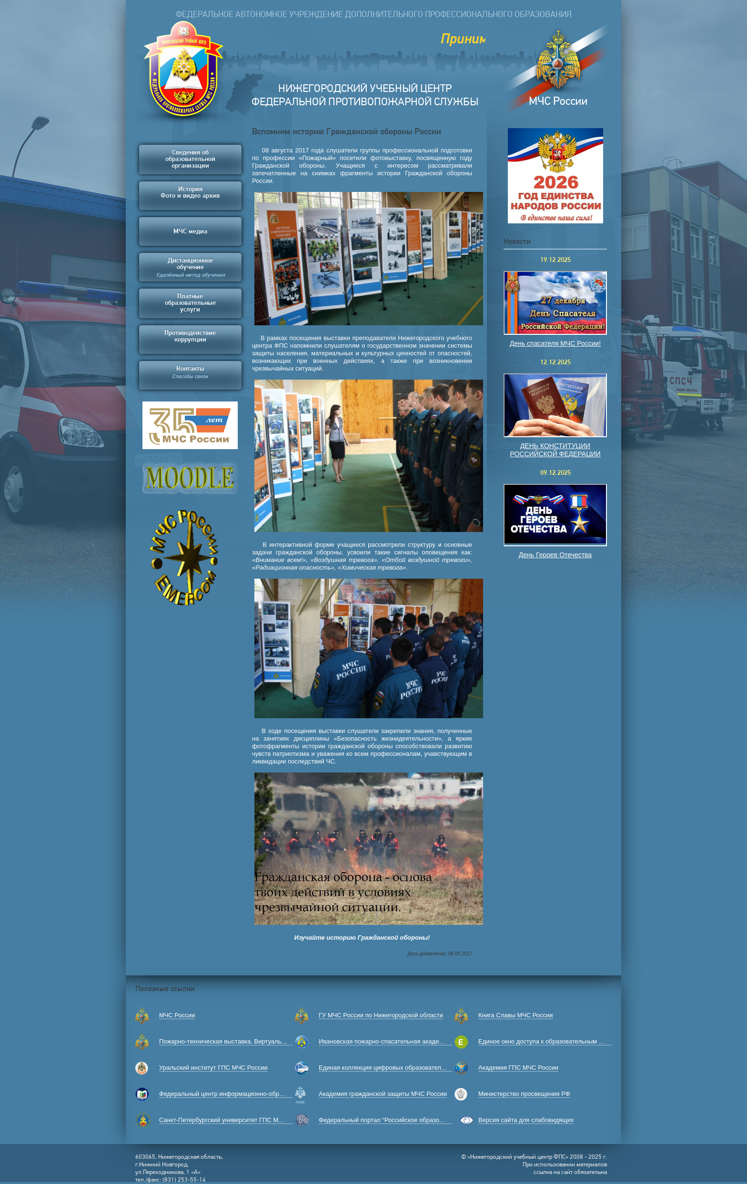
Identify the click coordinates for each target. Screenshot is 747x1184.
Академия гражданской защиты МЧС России (383, 1093)
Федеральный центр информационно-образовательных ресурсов (253, 1093)
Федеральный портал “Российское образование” (388, 1120)
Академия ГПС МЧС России (518, 1067)
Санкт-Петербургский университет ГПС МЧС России (234, 1120)
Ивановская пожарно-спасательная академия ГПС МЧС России (410, 1041)
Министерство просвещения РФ (524, 1093)
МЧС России (177, 1015)
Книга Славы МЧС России (515, 1015)
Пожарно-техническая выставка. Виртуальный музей (235, 1041)
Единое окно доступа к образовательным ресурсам (552, 1041)
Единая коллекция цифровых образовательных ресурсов (401, 1067)
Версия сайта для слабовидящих (526, 1120)
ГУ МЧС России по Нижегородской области (381, 1015)
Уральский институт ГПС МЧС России (213, 1067)
